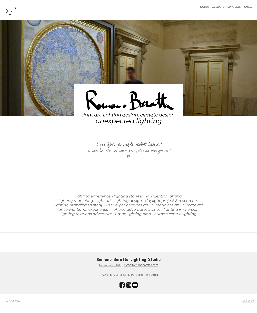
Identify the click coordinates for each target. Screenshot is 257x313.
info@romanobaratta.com (141, 265)
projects (218, 7)
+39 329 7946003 (110, 265)
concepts (234, 7)
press (248, 7)
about (204, 7)
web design (248, 300)
